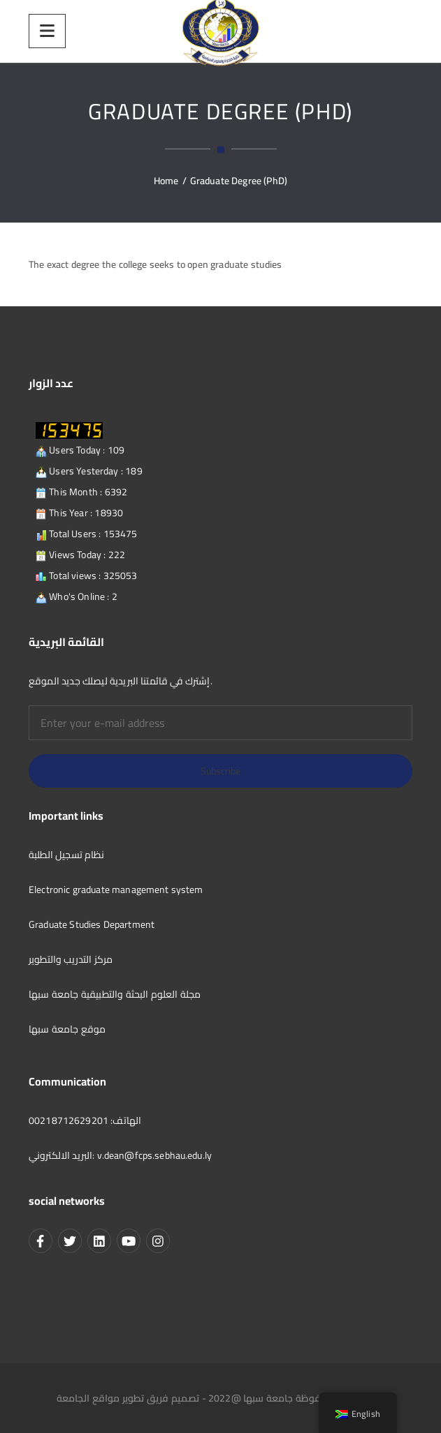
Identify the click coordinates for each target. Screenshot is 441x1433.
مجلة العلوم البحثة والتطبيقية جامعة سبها (115, 994)
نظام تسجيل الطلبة (66, 855)
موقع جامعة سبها (67, 1029)
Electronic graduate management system (116, 889)
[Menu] (47, 31)
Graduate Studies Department (91, 924)
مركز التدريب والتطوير (71, 959)
